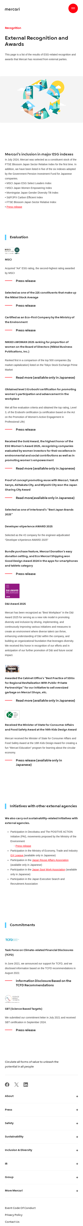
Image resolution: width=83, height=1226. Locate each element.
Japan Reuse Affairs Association (50, 860)
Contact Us (12, 1222)
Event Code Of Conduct (20, 1208)
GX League (17, 855)
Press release (14, 206)
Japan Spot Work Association (48, 869)
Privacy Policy (13, 1215)
